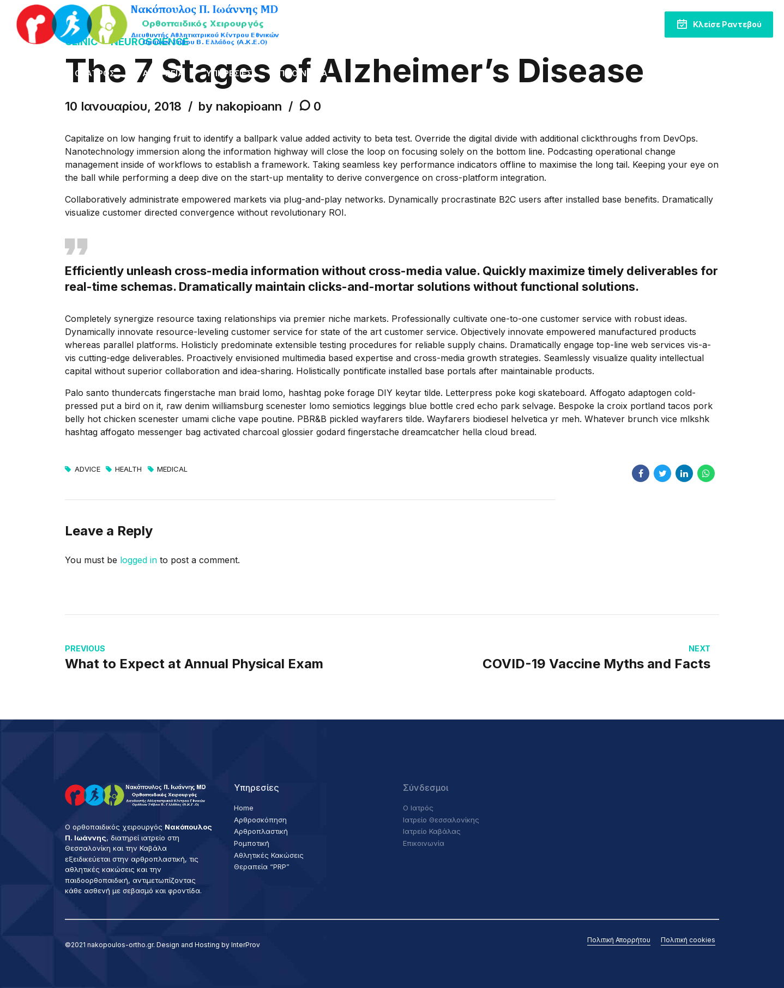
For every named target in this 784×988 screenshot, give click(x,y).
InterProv (245, 945)
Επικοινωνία (301, 73)
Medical (172, 469)
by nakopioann (240, 106)
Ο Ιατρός (95, 73)
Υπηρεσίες (229, 73)
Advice (87, 469)
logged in (138, 559)
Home (40, 73)
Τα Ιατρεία (160, 73)
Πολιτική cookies (688, 940)
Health (128, 469)
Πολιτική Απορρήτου (618, 940)
